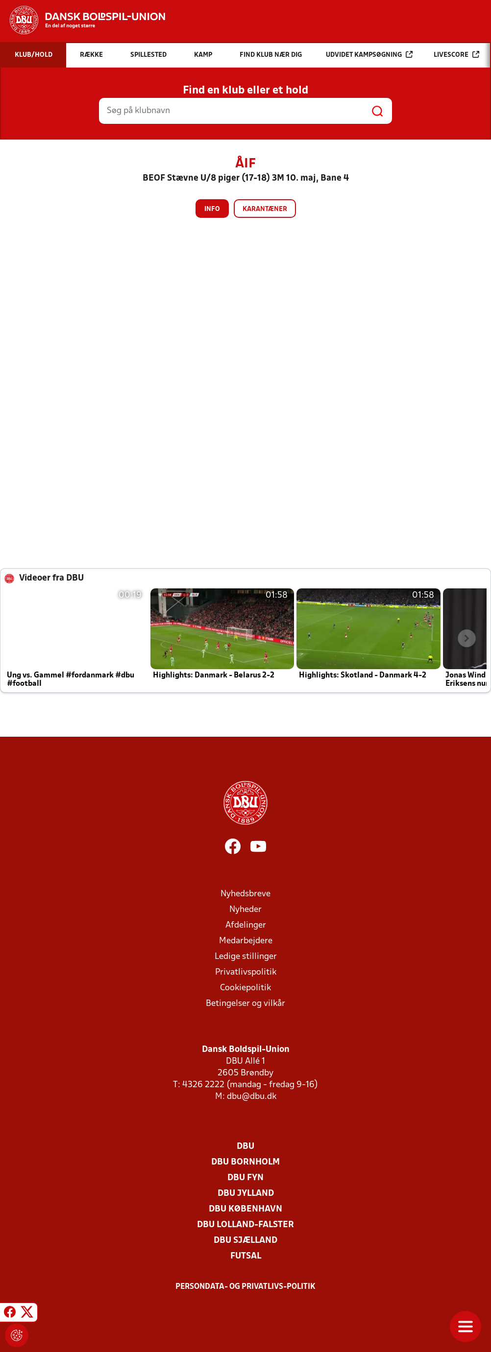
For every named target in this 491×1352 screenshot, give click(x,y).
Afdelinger (245, 925)
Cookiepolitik (245, 988)
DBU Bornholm (245, 1162)
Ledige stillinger (246, 957)
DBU (245, 1146)
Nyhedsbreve (245, 894)
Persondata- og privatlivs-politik (245, 1286)
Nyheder (245, 910)
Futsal (245, 1256)
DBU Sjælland (245, 1240)
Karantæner (265, 209)
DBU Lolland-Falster (245, 1225)
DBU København (245, 1209)
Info (212, 209)
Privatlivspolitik (245, 972)
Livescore (456, 54)
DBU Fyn (245, 1178)
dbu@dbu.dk (251, 1097)
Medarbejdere (245, 941)
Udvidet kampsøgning (369, 54)
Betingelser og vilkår (245, 1004)
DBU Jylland (246, 1193)
